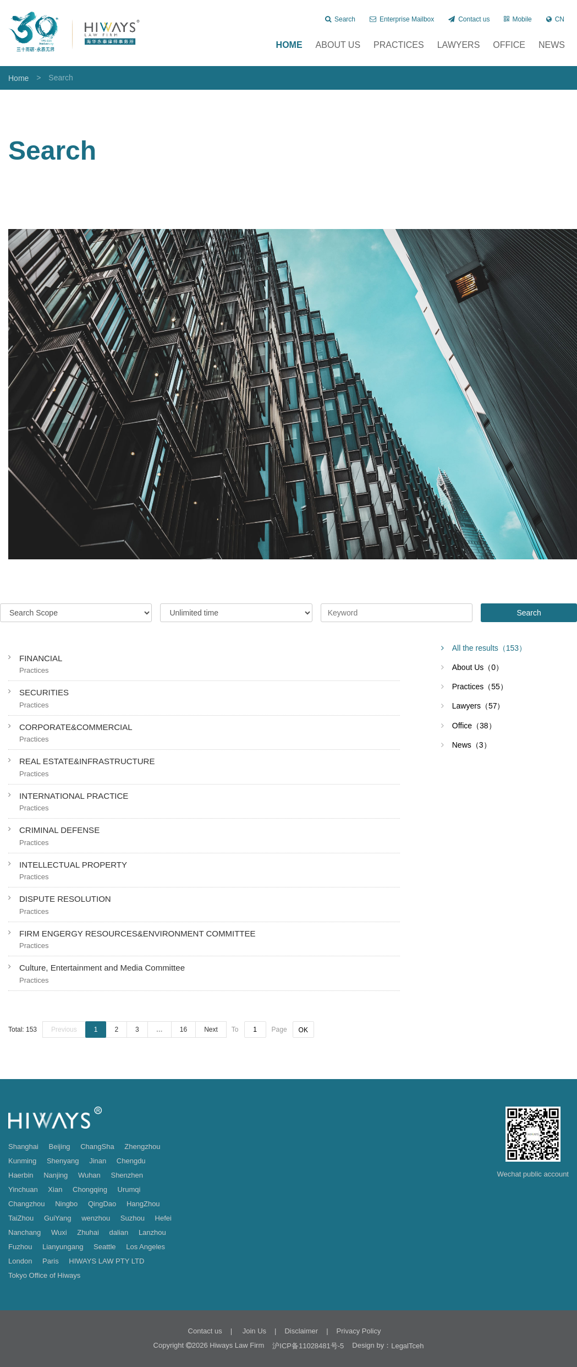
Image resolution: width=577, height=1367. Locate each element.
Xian (55, 1189)
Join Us (253, 1331)
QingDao (102, 1204)
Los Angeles (145, 1247)
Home (289, 45)
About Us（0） (477, 667)
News (551, 45)
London (20, 1261)
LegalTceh (407, 1346)
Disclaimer (301, 1331)
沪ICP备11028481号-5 (308, 1346)
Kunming (22, 1161)
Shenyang (63, 1161)
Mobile (517, 19)
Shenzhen (127, 1175)
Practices (398, 45)
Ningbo (66, 1204)
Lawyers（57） (478, 705)
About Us (338, 45)
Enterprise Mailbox (402, 19)
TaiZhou (21, 1218)
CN (555, 19)
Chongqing (90, 1189)
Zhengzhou (142, 1146)
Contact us (469, 19)
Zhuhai (88, 1232)
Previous (64, 1029)
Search (340, 19)
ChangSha (97, 1146)
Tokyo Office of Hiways (44, 1275)
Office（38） (474, 725)
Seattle (105, 1247)
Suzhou (132, 1218)
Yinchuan (23, 1189)
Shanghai (23, 1146)
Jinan (97, 1161)
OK (303, 1030)
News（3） (471, 744)
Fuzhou (20, 1247)
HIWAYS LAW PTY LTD (106, 1261)
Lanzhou (152, 1232)
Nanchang (24, 1232)
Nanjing (55, 1175)
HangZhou (143, 1204)
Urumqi (129, 1189)
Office (509, 45)
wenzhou (95, 1218)
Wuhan (89, 1175)
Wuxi (59, 1232)
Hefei (163, 1218)
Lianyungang (62, 1247)
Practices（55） (480, 686)
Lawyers (458, 45)
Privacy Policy (359, 1331)
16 (183, 1029)
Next (211, 1029)
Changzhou (26, 1204)
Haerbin (21, 1175)
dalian (119, 1232)
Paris (50, 1261)
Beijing (59, 1146)
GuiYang (58, 1218)
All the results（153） (489, 648)
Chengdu (131, 1161)
